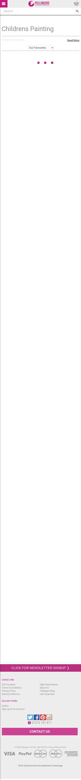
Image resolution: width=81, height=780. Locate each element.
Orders (5, 706)
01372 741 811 (42, 722)
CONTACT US (40, 731)
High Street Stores (49, 684)
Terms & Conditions (12, 687)
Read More (73, 40)
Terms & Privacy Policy (57, 747)
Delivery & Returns (11, 694)
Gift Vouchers (9, 684)
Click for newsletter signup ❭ (40, 668)
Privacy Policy (9, 691)
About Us (44, 687)
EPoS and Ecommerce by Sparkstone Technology (40, 765)
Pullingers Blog (47, 691)
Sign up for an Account (13, 709)
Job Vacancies (47, 694)
